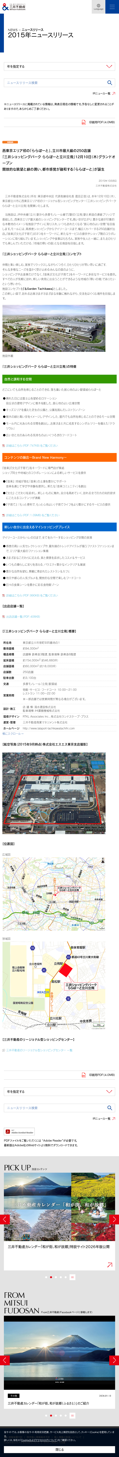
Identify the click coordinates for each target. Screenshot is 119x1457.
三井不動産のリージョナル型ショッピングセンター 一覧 (39, 1050)
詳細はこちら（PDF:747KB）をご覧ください (32, 445)
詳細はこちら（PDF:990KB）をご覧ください (32, 595)
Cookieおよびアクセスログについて (39, 1440)
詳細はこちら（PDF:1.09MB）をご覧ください (33, 515)
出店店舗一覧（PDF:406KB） (23, 616)
